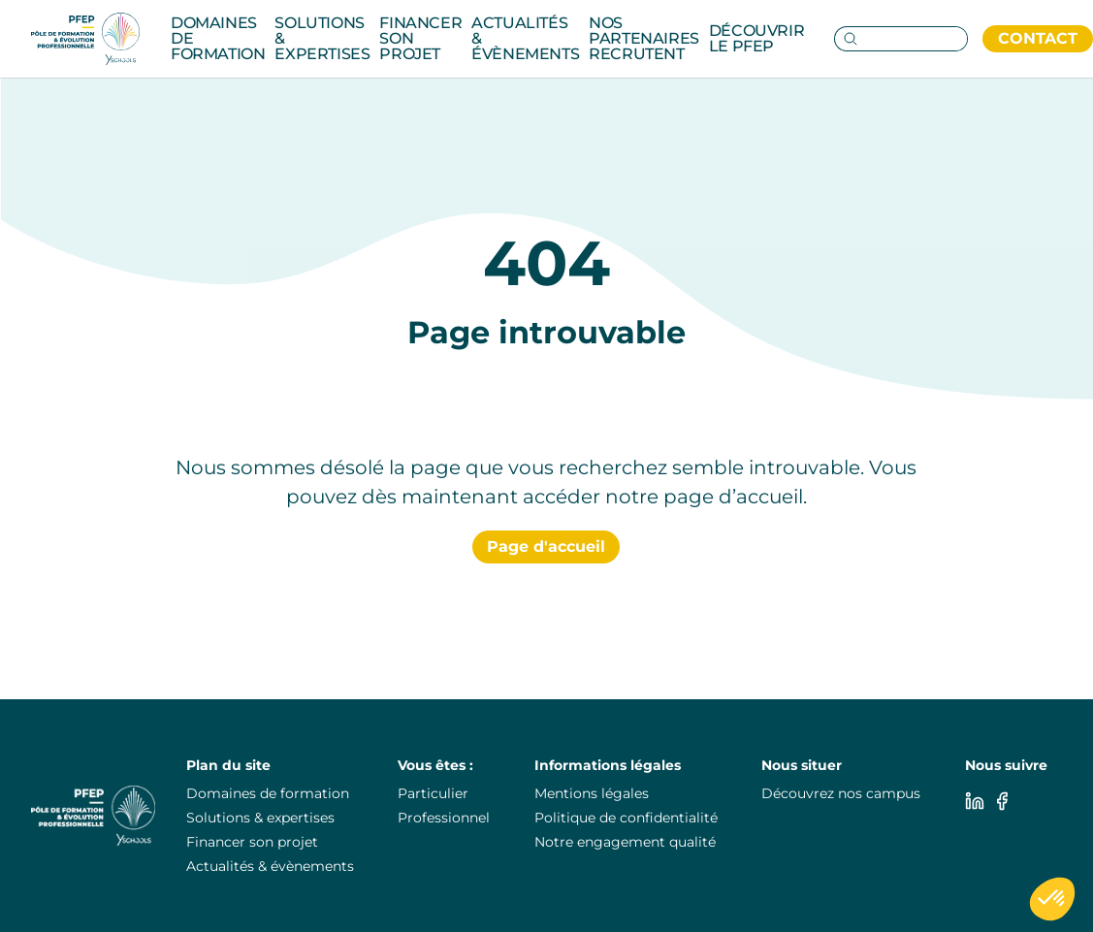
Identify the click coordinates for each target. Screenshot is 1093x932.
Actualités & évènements (525, 38)
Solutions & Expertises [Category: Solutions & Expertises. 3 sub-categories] (322, 38)
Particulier (433, 793)
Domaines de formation (267, 793)
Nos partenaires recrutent (644, 38)
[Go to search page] (846, 39)
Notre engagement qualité (625, 842)
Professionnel (444, 817)
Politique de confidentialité (626, 817)
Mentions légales (591, 793)
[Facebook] (1002, 801)
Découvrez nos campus (840, 793)
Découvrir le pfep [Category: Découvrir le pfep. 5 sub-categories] (756, 38)
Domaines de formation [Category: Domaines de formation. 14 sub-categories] (218, 38)
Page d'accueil (546, 546)
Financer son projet (420, 38)
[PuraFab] (85, 39)
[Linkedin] (974, 801)
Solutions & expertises (260, 817)
